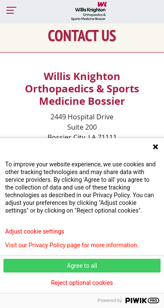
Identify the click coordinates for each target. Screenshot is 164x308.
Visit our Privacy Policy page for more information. (72, 245)
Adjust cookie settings (34, 231)
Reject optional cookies (82, 282)
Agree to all (82, 265)
